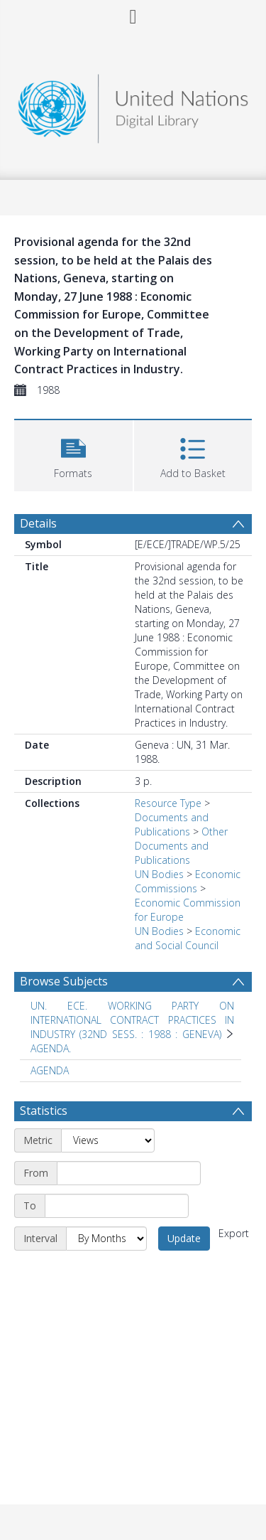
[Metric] (108, 1140)
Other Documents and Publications (181, 846)
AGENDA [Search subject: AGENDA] (50, 1070)
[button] (73, 454)
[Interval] (106, 1238)
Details (38, 523)
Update (184, 1238)
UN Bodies (159, 874)
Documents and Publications (172, 824)
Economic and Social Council (187, 938)
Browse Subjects (64, 981)
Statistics (43, 1110)
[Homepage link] (133, 105)
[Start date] (129, 1173)
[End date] (117, 1206)
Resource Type (168, 803)
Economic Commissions (187, 881)
